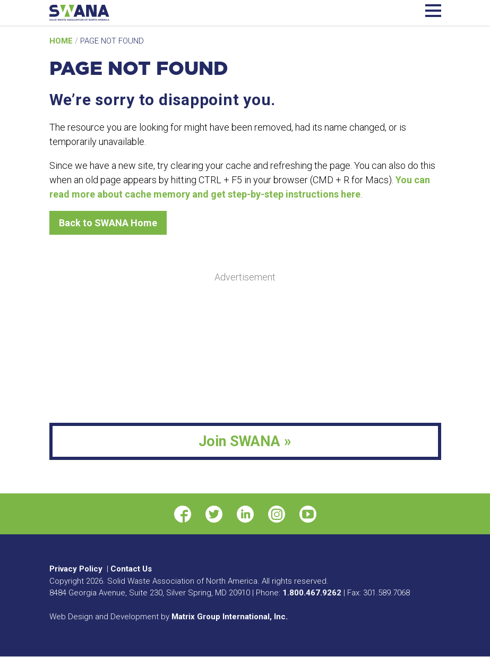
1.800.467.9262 (311, 593)
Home (62, 41)
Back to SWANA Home (108, 222)
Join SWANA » (245, 441)
